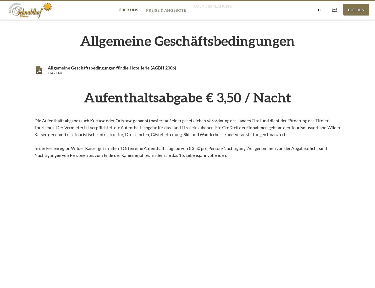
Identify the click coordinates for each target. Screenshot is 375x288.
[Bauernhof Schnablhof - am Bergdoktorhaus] (30, 10)
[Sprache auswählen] (320, 10)
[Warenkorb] (334, 9)
